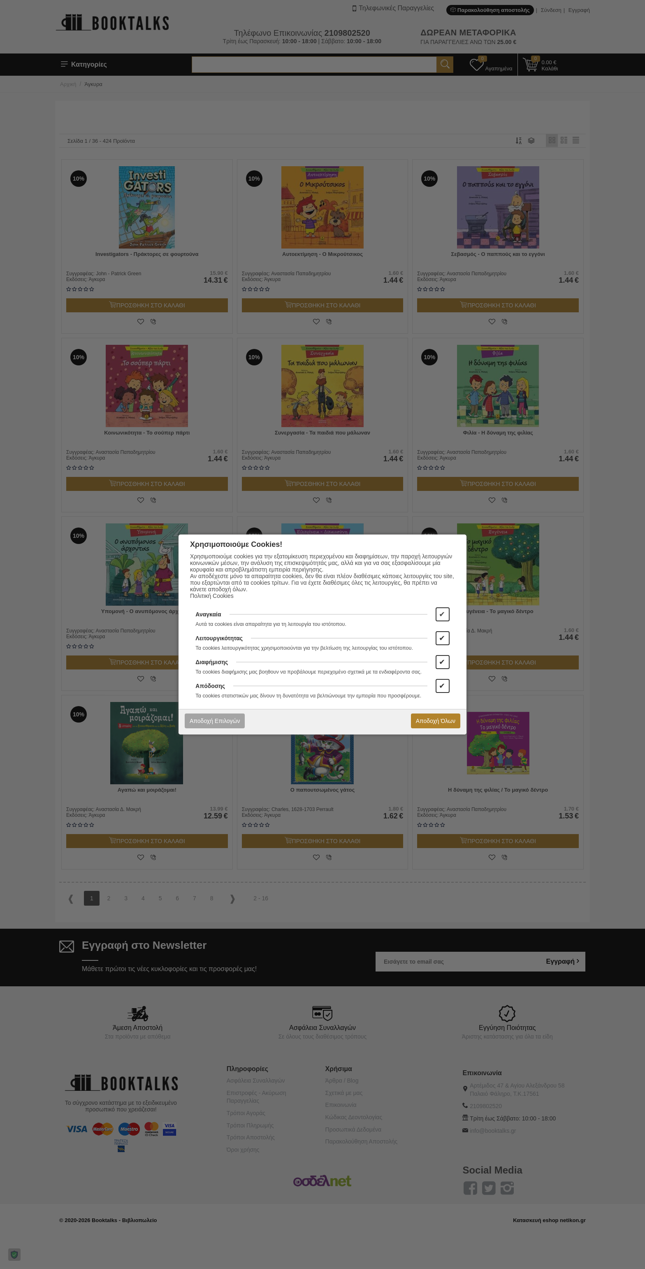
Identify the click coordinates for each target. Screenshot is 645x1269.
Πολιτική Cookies (212, 596)
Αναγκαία (208, 614)
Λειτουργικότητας (219, 638)
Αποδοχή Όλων (435, 721)
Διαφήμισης (211, 662)
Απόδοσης (210, 686)
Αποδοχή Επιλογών (215, 721)
